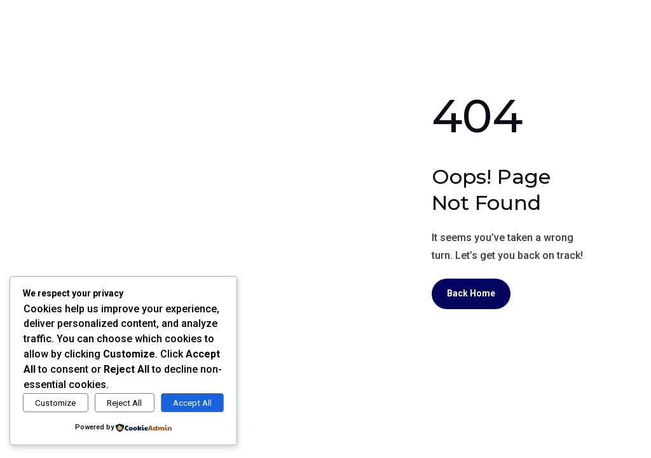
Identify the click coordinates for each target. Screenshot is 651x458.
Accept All (192, 403)
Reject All (124, 403)
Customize (55, 403)
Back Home (471, 293)
